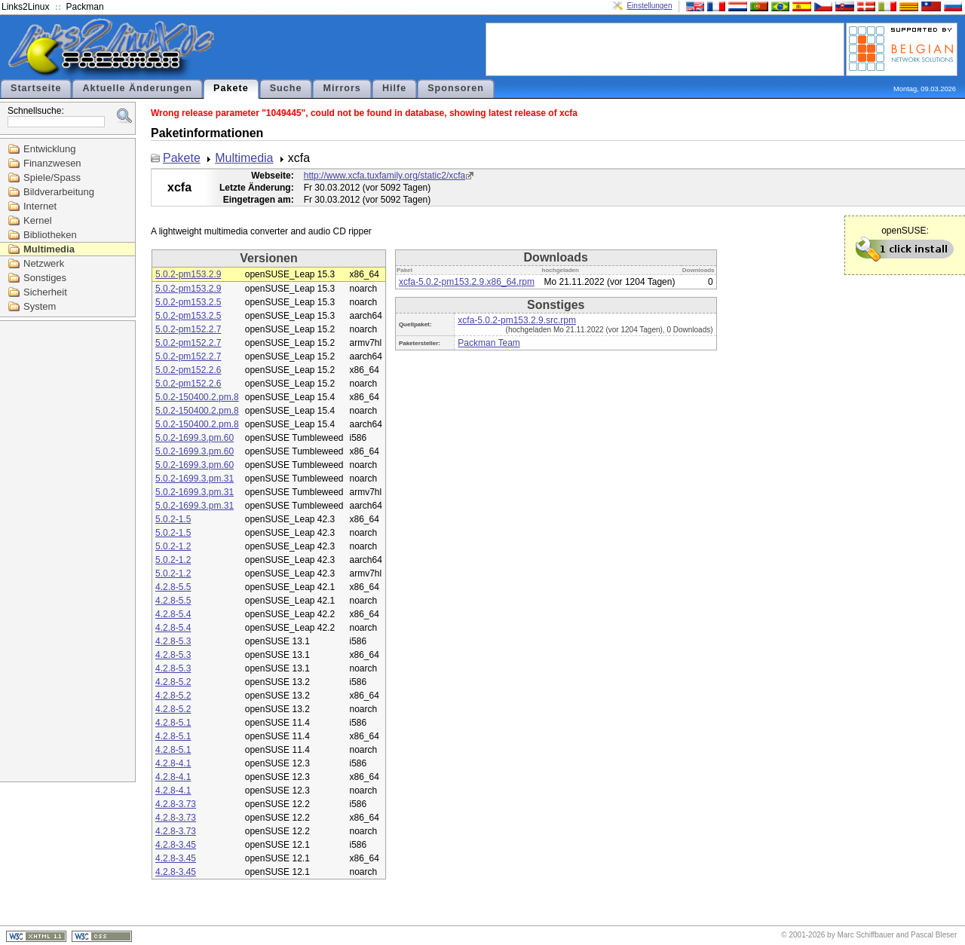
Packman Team (488, 343)
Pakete (231, 88)
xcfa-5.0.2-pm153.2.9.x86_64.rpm (467, 282)
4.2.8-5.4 (173, 614)
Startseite (36, 88)
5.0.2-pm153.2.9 (188, 274)
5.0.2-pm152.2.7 (188, 329)
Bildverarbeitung (58, 191)
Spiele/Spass (52, 177)
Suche (286, 88)
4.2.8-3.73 (175, 804)
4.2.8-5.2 (173, 682)
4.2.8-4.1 (173, 763)
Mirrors (341, 88)
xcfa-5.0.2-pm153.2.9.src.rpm (517, 320)
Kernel (37, 220)
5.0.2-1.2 (173, 546)
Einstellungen (649, 6)
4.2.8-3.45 (175, 844)
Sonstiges (44, 277)
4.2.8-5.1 (173, 722)
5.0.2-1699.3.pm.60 (194, 438)
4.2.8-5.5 (173, 587)
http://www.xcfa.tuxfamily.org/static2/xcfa (385, 175)
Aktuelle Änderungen (137, 88)
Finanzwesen (52, 163)
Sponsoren (455, 88)
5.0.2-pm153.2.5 (188, 302)
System (39, 306)
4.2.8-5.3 (173, 641)
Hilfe (394, 88)
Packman (85, 7)
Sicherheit (45, 292)
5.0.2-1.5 (173, 519)
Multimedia (49, 249)
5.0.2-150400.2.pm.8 (197, 397)
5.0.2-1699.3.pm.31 (194, 478)
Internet (40, 206)
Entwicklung (49, 148)
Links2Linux (25, 7)
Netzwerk (43, 263)
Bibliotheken (50, 234)
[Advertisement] (665, 48)
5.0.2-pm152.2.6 (188, 370)
